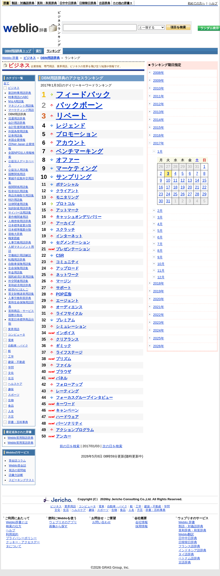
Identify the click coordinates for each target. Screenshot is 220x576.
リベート (71, 116)
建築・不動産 (16, 362)
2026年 (158, 346)
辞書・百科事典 (18, 422)
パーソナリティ (69, 423)
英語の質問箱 (17, 470)
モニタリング (67, 197)
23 (161, 194)
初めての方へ (196, 3)
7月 (160, 244)
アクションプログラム (75, 430)
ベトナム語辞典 (189, 558)
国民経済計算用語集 (21, 276)
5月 (160, 231)
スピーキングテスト (21, 480)
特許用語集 (15, 199)
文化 (11, 373)
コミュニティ (67, 262)
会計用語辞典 (16, 122)
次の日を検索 (112, 446)
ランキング (53, 51)
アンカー (63, 436)
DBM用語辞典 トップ (18, 51)
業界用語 (13, 329)
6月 (160, 237)
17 (168, 187)
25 (175, 194)
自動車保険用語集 (19, 264)
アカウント (71, 142)
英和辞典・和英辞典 (192, 530)
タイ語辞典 (186, 554)
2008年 (158, 73)
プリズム (63, 359)
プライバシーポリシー (21, 538)
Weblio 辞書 (10, 58)
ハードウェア (67, 417)
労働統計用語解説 (19, 255)
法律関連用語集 (18, 204)
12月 (161, 277)
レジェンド (71, 125)
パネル (61, 378)
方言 (11, 416)
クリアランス (67, 339)
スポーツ (13, 394)
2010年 (158, 88)
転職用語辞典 (16, 259)
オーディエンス (69, 307)
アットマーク (67, 210)
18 (175, 187)
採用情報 (141, 526)
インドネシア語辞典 (192, 550)
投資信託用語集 (18, 191)
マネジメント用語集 (21, 105)
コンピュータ (16, 334)
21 (197, 187)
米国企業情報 (16, 140)
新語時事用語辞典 (19, 93)
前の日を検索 (70, 446)
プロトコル (65, 204)
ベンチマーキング (79, 151)
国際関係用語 (16, 174)
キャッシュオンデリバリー (78, 217)
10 (168, 180)
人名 (11, 411)
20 (190, 187)
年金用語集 (15, 272)
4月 (160, 224)
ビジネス (29, 58)
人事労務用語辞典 (19, 242)
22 (204, 187)
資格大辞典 (15, 234)
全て (6, 83)
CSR (60, 255)
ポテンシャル (67, 184)
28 (197, 194)
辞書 (6, 3)
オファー (67, 160)
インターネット (69, 236)
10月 (161, 264)
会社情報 (141, 522)
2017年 (158, 143)
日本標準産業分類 (19, 225)
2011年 (158, 96)
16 (161, 187)
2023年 (158, 322)
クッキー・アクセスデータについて (23, 544)
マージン (63, 281)
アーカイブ (65, 223)
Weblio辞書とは (17, 522)
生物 (11, 400)
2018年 (158, 283)
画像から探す (58, 526)
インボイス (65, 333)
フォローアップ (69, 384)
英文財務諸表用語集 (21, 293)
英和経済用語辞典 (19, 285)
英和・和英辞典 (47, 3)
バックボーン (79, 105)
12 (182, 180)
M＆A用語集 (16, 101)
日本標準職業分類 (19, 229)
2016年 (158, 135)
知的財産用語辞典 (19, 208)
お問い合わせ (101, 522)
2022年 (158, 315)
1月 (160, 151)
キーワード (65, 404)
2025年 (158, 338)
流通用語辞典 (16, 118)
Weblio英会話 (17, 465)
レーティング (67, 391)
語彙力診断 (16, 475)
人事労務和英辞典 (19, 298)
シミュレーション (71, 326)
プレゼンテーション (73, 249)
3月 (160, 217)
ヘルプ (213, 3)
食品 (11, 405)
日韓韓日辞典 (87, 3)
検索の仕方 (13, 526)
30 (161, 201)
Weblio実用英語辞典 (20, 442)
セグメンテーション (73, 242)
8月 (160, 250)
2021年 (158, 307)
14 (197, 180)
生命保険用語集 (18, 268)
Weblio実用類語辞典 (20, 437)
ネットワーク (67, 275)
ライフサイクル (69, 313)
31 (168, 201)
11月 (161, 270)
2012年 (158, 104)
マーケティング (76, 168)
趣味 (11, 389)
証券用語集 (15, 135)
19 (182, 187)
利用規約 (12, 534)
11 (175, 180)
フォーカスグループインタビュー (84, 397)
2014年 (158, 120)
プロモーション (76, 134)
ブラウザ (63, 372)
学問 (11, 367)
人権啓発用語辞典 (19, 221)
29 (204, 194)
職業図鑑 (14, 238)
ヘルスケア (15, 384)
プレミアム (65, 320)
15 (204, 180)
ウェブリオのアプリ (63, 522)
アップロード (67, 268)
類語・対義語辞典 (23, 3)
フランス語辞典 (189, 546)
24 (168, 194)
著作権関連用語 (18, 217)
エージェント (67, 301)
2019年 (158, 291)
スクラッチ (65, 230)
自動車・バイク (18, 345)
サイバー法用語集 (19, 212)
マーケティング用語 (21, 110)
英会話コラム (17, 460)
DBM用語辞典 (50, 58)
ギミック (63, 346)
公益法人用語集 (18, 169)
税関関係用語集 (18, 187)
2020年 (158, 299)
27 (190, 194)
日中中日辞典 (68, 3)
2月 (160, 211)
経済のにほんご (18, 289)
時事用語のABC (18, 97)
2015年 (158, 127)
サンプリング (74, 177)
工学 (11, 356)
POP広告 (64, 294)
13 (190, 180)
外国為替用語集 (18, 131)
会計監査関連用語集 (21, 127)
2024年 (158, 330)
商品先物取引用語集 (21, 195)
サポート (63, 288)
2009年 (158, 80)
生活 (11, 378)
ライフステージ (69, 352)
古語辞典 (104, 3)
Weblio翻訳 (186, 534)
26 (182, 194)
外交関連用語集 (18, 281)
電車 (11, 340)
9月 (160, 257)
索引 (38, 51)
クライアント (67, 191)
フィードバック (83, 94)
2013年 (158, 112)
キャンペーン (67, 410)
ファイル (63, 365)
